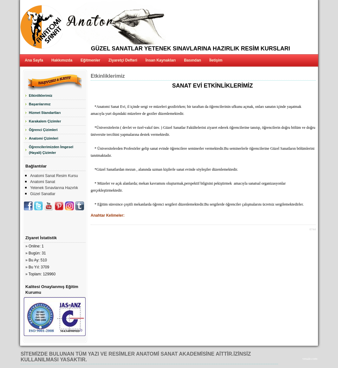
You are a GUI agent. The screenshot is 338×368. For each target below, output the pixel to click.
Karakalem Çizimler (45, 121)
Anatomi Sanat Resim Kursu (54, 176)
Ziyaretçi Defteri (122, 60)
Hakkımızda (61, 60)
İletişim (215, 60)
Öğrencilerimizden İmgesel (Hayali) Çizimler (51, 149)
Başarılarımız (39, 104)
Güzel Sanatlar (42, 194)
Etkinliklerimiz (40, 95)
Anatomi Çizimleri (43, 138)
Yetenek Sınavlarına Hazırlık (54, 188)
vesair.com (309, 358)
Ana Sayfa (34, 60)
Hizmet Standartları (45, 113)
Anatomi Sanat (42, 182)
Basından (192, 60)
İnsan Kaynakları (161, 60)
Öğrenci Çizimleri (43, 130)
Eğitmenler (90, 60)
